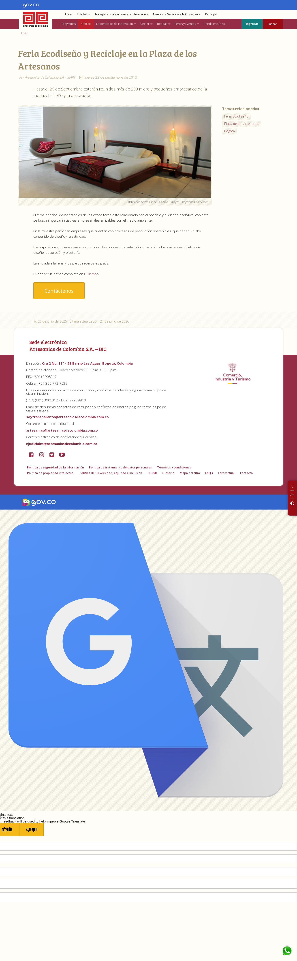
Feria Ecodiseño (236, 116)
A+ (292, 494)
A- (292, 486)
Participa (211, 14)
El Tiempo (91, 274)
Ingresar (252, 24)
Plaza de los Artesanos (241, 123)
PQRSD (152, 473)
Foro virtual (226, 473)
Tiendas (162, 24)
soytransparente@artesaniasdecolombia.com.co (67, 417)
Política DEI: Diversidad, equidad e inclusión (110, 473)
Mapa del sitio (190, 473)
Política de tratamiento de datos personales (120, 467)
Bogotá (229, 131)
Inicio (68, 14)
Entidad (82, 14)
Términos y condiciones (174, 467)
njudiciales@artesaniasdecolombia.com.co (61, 443)
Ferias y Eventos (185, 24)
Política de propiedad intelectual (50, 473)
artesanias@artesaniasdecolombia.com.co (62, 430)
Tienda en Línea (214, 24)
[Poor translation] (31, 829)
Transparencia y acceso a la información (121, 14)
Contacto (246, 473)
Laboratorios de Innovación (114, 24)
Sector (144, 24)
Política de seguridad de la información (55, 467)
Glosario (168, 473)
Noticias (86, 24)
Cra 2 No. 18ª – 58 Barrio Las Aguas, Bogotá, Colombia (87, 363)
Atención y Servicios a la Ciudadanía (176, 14)
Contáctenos (59, 290)
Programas (69, 24)
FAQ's (209, 473)
